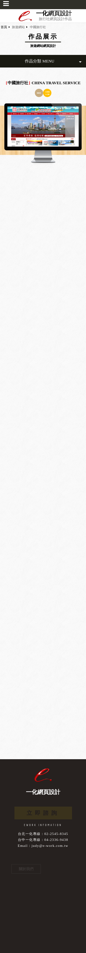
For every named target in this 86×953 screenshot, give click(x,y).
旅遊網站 (18, 27)
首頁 (4, 27)
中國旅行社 (38, 27)
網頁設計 (60, 13)
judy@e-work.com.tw (50, 846)
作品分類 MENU (53, 61)
